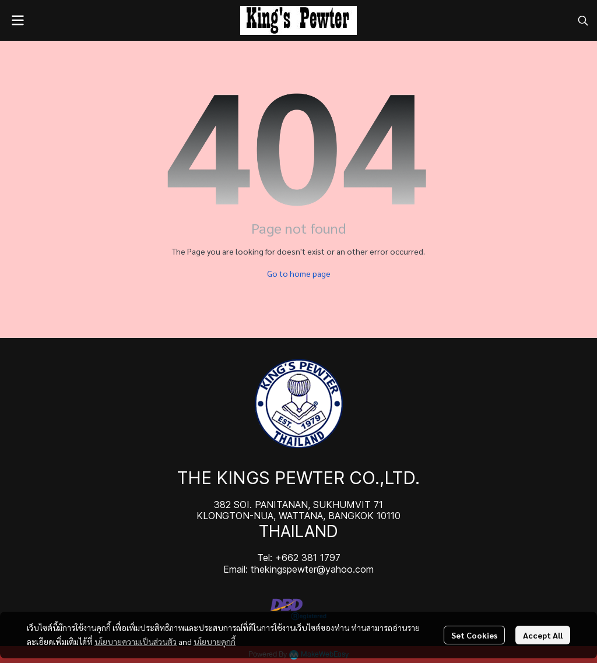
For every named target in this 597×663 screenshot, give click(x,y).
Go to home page (299, 273)
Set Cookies (474, 635)
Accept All (543, 635)
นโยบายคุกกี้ (215, 641)
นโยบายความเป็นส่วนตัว (135, 641)
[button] (583, 20)
